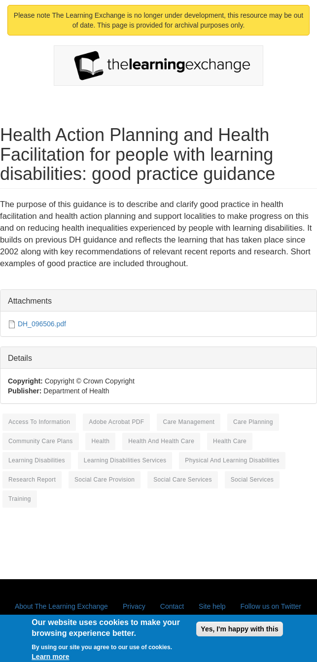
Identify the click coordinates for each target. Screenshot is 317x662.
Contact (172, 606)
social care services (182, 479)
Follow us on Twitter (271, 606)
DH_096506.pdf (42, 324)
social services (252, 479)
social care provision (104, 479)
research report (32, 479)
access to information (39, 421)
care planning (253, 421)
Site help (212, 606)
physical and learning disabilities (232, 460)
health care (230, 441)
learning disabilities (36, 460)
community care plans (40, 441)
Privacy (134, 606)
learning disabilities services (125, 460)
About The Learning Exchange (61, 606)
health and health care (161, 441)
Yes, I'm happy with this (239, 632)
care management (188, 421)
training (19, 498)
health (100, 441)
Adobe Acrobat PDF (116, 421)
